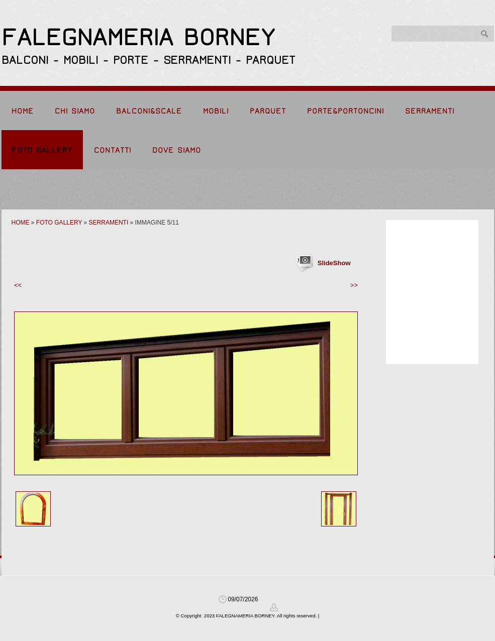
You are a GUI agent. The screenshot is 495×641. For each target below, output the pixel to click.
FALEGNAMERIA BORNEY (138, 37)
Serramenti (429, 111)
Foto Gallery (42, 150)
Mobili (216, 111)
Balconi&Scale (149, 111)
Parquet (268, 111)
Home (23, 111)
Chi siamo (75, 111)
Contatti (112, 150)
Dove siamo (176, 150)
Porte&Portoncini (345, 111)
